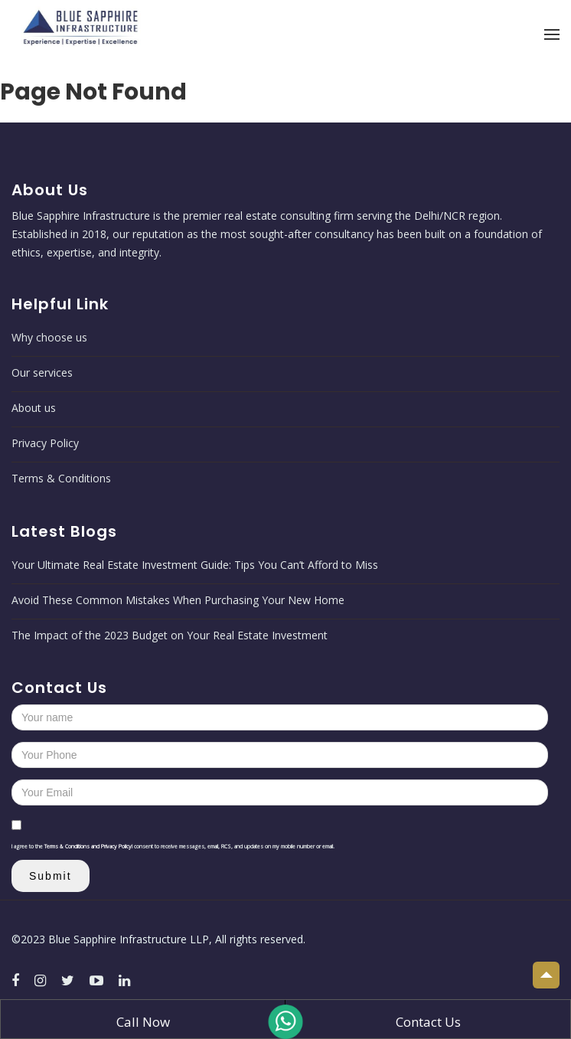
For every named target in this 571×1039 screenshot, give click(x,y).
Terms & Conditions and (72, 846)
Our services (42, 372)
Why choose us (49, 337)
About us (33, 407)
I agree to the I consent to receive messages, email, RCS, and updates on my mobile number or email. (172, 846)
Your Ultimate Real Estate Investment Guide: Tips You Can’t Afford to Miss (194, 564)
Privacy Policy (45, 443)
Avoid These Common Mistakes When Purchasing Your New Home (177, 600)
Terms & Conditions (61, 478)
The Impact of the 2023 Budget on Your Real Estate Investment (169, 635)
